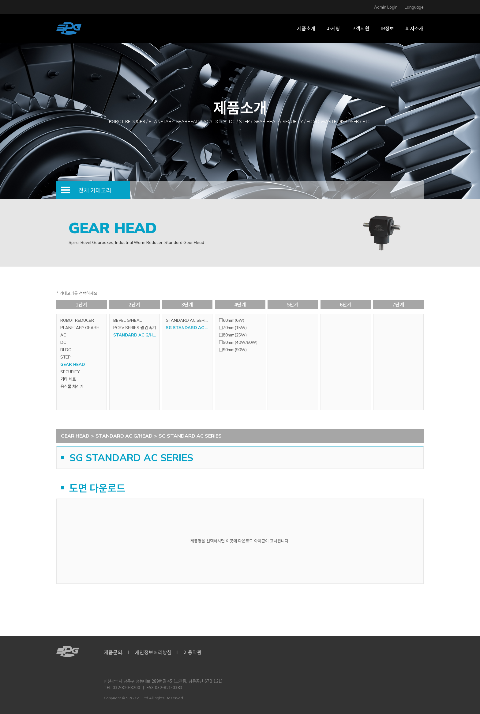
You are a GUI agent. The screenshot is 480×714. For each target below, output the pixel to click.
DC (63, 342)
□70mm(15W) (233, 327)
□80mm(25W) (233, 334)
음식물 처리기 (71, 386)
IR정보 (387, 28)
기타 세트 (68, 379)
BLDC (65, 349)
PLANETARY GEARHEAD (83, 327)
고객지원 (360, 28)
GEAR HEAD (72, 364)
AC (63, 334)
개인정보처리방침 (153, 652)
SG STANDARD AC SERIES (189, 327)
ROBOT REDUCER (77, 320)
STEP (65, 357)
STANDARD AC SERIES (188, 320)
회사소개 (414, 28)
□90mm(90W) (233, 349)
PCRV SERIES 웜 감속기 (134, 327)
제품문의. (113, 652)
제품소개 (306, 28)
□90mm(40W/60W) (238, 342)
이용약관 (192, 652)
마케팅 (333, 28)
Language (414, 7)
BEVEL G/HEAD (128, 320)
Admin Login (386, 7)
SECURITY (70, 371)
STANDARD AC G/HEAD (136, 334)
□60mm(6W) (231, 320)
